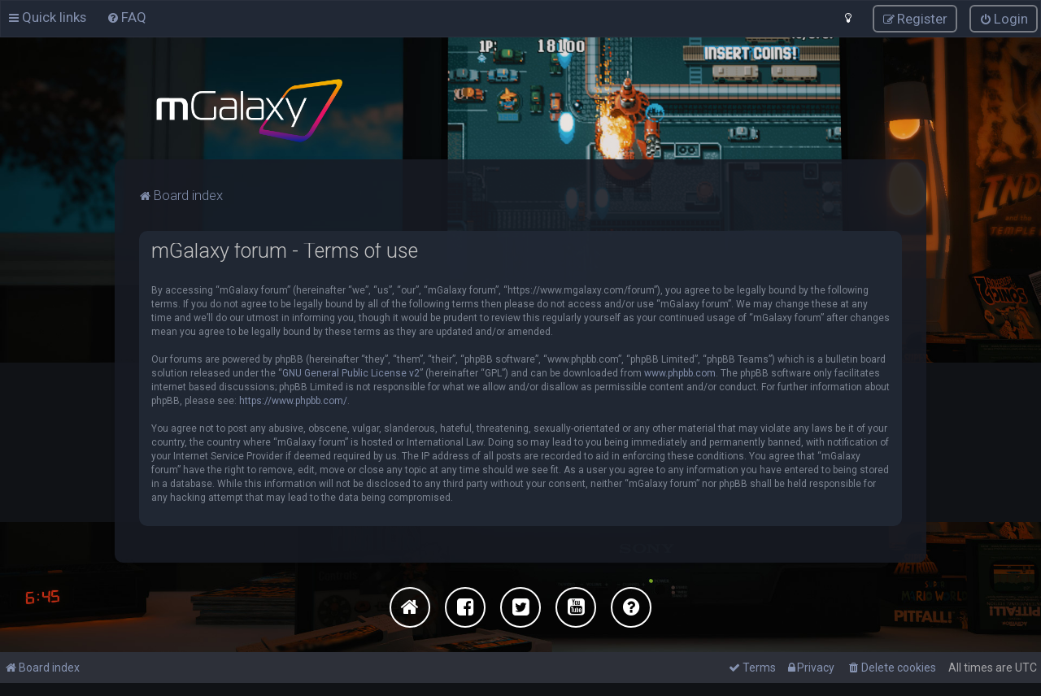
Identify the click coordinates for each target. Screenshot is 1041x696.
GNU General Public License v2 (351, 372)
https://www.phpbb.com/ (293, 400)
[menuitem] (126, 17)
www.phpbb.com (680, 372)
